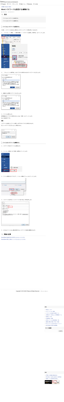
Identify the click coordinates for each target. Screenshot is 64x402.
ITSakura (2, 2)
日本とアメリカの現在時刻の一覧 (52, 320)
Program (4, 4)
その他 (36, 4)
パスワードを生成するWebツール (52, 313)
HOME (3, 6)
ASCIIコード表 (49, 316)
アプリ (9, 4)
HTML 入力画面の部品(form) (51, 375)
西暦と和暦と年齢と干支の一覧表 (52, 321)
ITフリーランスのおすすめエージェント (54, 323)
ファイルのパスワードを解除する (10, 20)
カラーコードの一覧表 (50, 311)
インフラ (16, 4)
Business (30, 4)
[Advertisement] (23, 251)
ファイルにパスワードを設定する (10, 18)
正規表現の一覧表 (49, 318)
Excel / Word (8, 6)
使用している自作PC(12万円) (51, 378)
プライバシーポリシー (44, 291)
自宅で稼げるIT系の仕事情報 (51, 325)
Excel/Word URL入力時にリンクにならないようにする (13, 239)
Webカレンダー (49, 309)
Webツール (22, 4)
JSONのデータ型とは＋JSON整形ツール (54, 314)
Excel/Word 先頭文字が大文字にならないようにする (13, 237)
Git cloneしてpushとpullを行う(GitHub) (53, 376)
